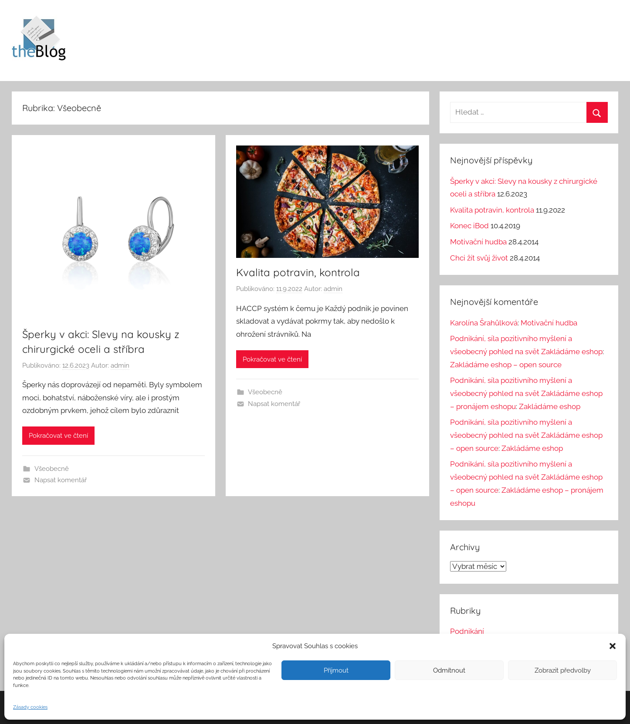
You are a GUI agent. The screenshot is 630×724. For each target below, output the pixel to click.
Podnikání (467, 631)
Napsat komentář (60, 480)
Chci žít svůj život (479, 258)
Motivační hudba (478, 241)
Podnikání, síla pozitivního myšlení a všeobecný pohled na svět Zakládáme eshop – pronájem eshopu (526, 393)
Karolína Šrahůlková (484, 322)
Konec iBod (469, 225)
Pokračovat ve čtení (58, 436)
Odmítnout (449, 670)
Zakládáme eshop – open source (506, 364)
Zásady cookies (30, 707)
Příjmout (336, 670)
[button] (612, 646)
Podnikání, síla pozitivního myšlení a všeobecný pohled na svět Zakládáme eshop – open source (526, 435)
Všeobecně (51, 469)
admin (120, 365)
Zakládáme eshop (549, 406)
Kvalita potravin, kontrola (298, 272)
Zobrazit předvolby (563, 670)
